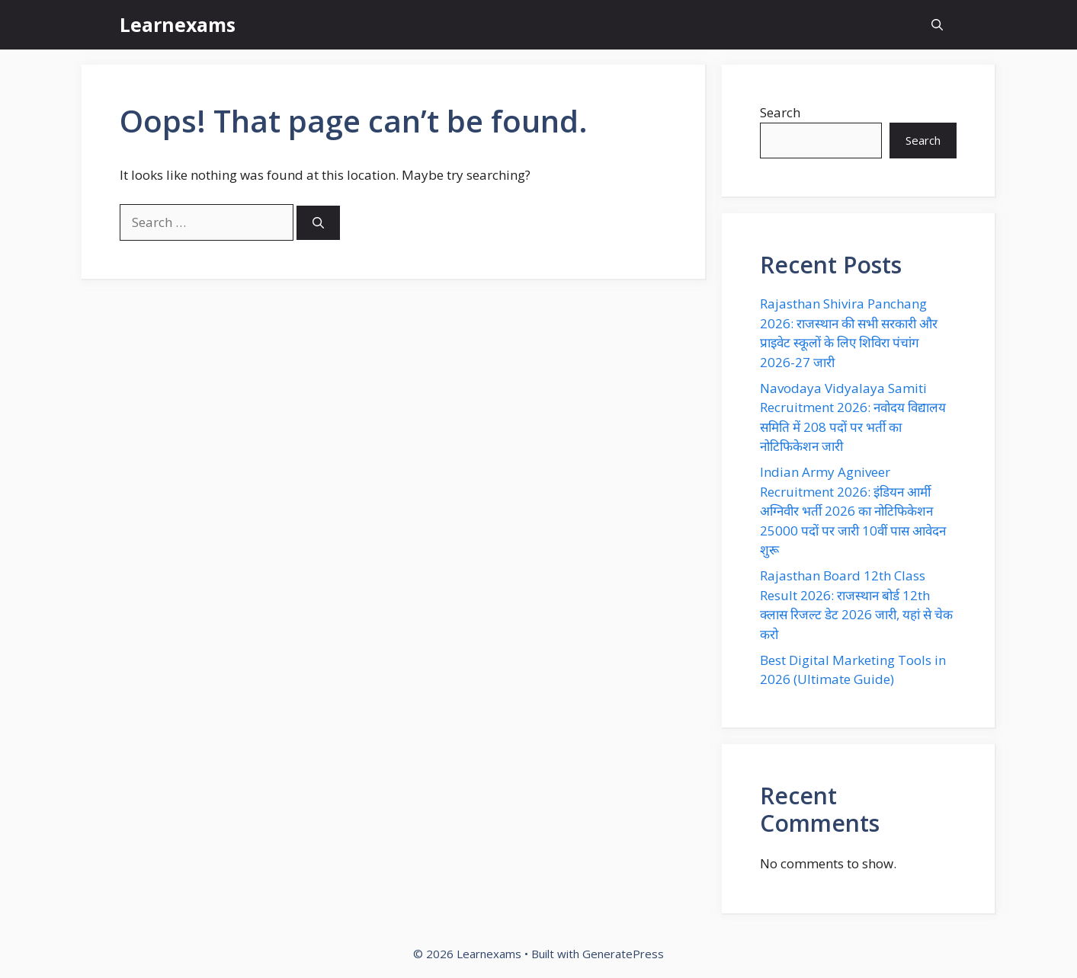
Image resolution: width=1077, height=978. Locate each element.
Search (780, 112)
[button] (937, 25)
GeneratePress (623, 953)
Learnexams (178, 24)
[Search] (318, 223)
